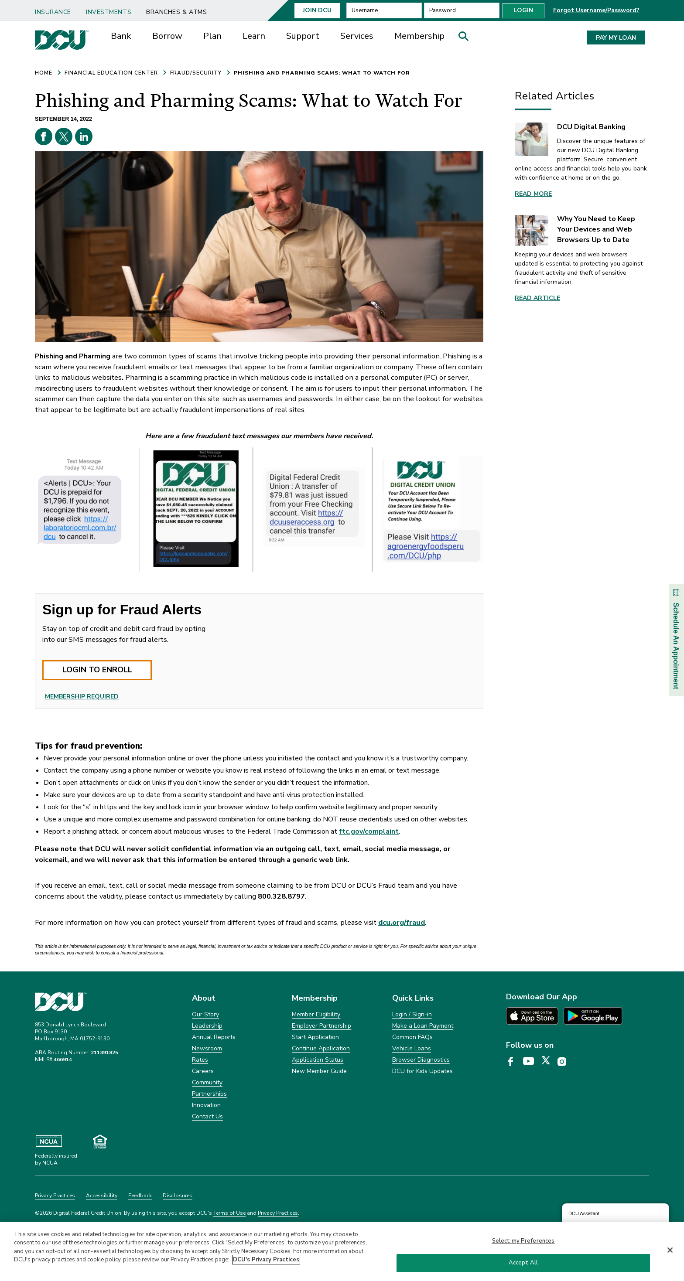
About (203, 998)
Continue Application (321, 1048)
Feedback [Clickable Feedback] (140, 1195)
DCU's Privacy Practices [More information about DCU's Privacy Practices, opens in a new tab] (266, 1261)
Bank (121, 36)
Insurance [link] (53, 12)
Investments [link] (108, 12)
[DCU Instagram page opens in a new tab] (564, 1062)
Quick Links (413, 998)
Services (356, 36)
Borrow (167, 36)
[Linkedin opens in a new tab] (83, 136)
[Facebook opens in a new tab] (43, 136)
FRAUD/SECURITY (196, 72)
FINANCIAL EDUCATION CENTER (111, 72)
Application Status (317, 1060)
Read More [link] (533, 194)
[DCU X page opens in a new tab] (549, 1062)
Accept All (523, 1264)
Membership (419, 36)
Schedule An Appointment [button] (676, 638)
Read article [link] (537, 298)
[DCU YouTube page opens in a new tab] (531, 1062)
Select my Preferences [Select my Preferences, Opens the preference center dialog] (523, 1242)
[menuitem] (56, 9)
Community (207, 1082)
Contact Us (207, 1116)
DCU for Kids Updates (422, 1071)
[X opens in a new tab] (63, 136)
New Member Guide (319, 1071)
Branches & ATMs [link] (176, 12)
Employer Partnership (321, 1026)
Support (302, 36)
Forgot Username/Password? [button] (596, 10)
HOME (43, 72)
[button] (466, 38)
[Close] (670, 1251)
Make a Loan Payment (422, 1026)
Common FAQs (412, 1037)
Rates (200, 1060)
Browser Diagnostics (421, 1060)
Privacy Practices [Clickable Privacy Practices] (55, 1195)
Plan (212, 36)
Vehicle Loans (411, 1048)
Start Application (315, 1037)
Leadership (207, 1026)
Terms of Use (229, 1212)
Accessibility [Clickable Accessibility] (101, 1195)
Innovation (206, 1105)
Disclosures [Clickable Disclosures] (177, 1195)
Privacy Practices (278, 1212)
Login (523, 10)
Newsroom (207, 1048)
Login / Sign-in (412, 1014)
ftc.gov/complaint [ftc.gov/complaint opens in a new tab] (369, 831)
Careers (203, 1071)
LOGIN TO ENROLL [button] (98, 669)
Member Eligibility (316, 1014)
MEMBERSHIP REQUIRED (82, 696)
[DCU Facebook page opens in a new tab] (513, 1062)
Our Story (205, 1014)
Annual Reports (214, 1037)
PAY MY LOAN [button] (616, 38)
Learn (254, 36)
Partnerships (209, 1094)
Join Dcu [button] (317, 10)
